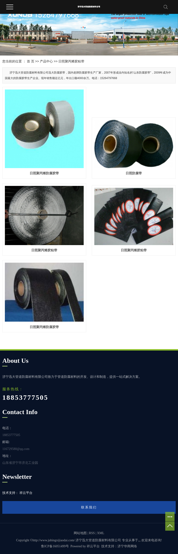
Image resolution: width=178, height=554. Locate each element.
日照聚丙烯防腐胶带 (44, 173)
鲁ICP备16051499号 (55, 546)
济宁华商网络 (127, 546)
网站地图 (80, 533)
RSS (92, 533)
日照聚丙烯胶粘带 (71, 61)
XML (100, 533)
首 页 (30, 61)
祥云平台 (93, 546)
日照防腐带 (134, 173)
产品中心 (46, 61)
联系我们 (89, 507)
